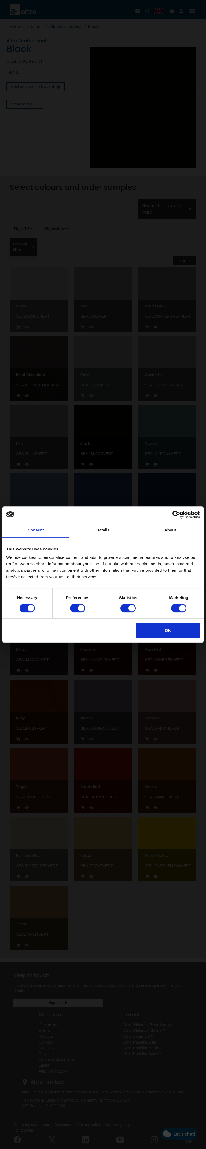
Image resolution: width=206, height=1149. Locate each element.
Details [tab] (103, 530)
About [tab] (170, 530)
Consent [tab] (36, 530)
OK (168, 630)
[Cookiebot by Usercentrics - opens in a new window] (176, 515)
